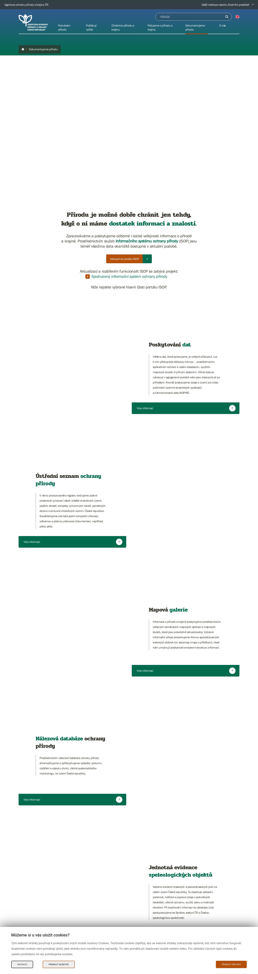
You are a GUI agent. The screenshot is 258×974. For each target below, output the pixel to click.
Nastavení (22, 964)
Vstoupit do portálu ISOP (124, 258)
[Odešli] (227, 16)
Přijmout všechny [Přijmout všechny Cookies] (231, 964)
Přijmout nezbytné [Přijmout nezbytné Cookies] (59, 964)
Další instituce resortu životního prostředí (225, 4)
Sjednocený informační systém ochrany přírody (129, 276)
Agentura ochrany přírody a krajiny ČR (26, 4)
